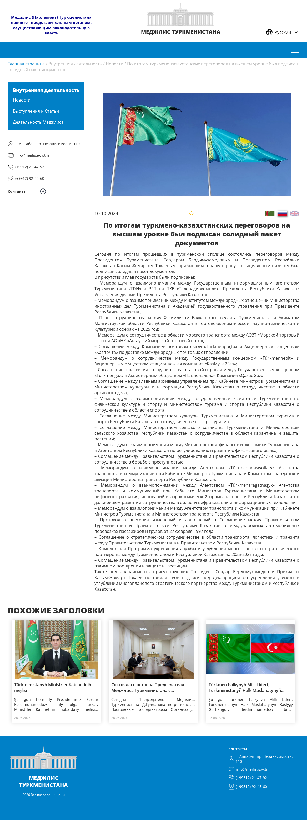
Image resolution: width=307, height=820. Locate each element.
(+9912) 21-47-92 (29, 166)
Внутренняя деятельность (75, 64)
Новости (114, 64)
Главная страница (26, 64)
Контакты (237, 748)
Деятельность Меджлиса (38, 122)
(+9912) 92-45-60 (29, 178)
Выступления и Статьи (36, 111)
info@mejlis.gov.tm (32, 155)
